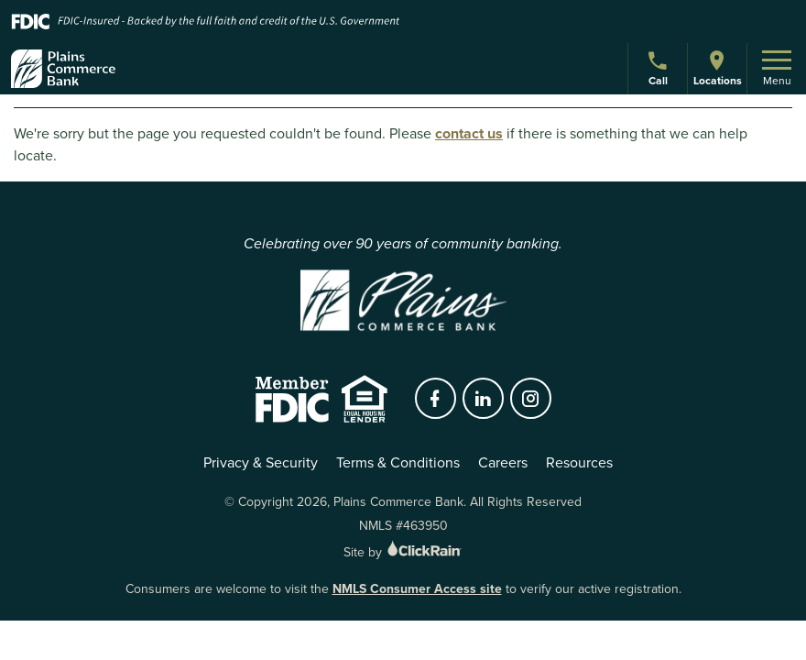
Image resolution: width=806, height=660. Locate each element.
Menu (776, 69)
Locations (717, 68)
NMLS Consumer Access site (417, 589)
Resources (579, 462)
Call (660, 71)
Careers (503, 462)
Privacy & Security (260, 462)
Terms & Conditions (398, 462)
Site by (403, 552)
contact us (469, 133)
